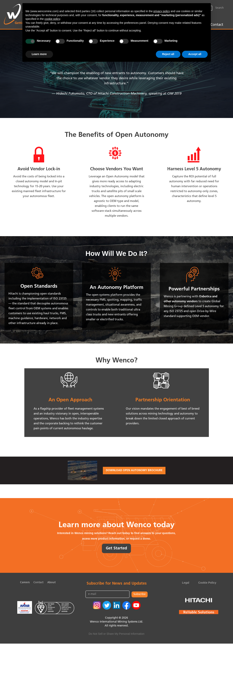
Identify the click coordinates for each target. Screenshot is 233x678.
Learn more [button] (39, 54)
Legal (185, 582)
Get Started (116, 548)
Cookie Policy (207, 582)
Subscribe (139, 594)
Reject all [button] (168, 54)
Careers (25, 582)
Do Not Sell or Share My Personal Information (116, 633)
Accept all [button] (194, 54)
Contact (216, 25)
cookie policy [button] (52, 18)
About (51, 582)
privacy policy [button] (161, 11)
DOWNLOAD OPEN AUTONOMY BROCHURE (134, 470)
